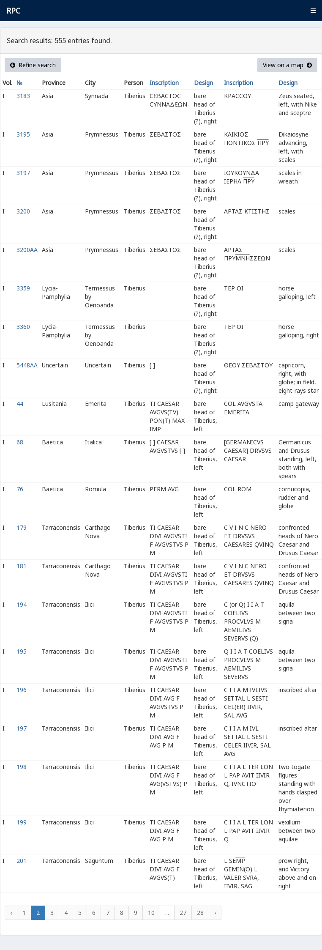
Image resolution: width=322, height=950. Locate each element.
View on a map (287, 65)
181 (21, 566)
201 (21, 861)
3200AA (27, 250)
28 (200, 913)
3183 (23, 96)
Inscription (164, 83)
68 (19, 442)
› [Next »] (215, 913)
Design (203, 83)
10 (151, 913)
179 (21, 527)
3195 (23, 134)
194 (21, 604)
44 (19, 404)
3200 (23, 211)
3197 (23, 173)
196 (21, 690)
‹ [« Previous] (11, 913)
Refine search (33, 65)
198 (21, 767)
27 (183, 913)
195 (21, 651)
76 (19, 489)
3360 (23, 327)
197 (21, 728)
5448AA (27, 365)
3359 (23, 288)
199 (21, 822)
